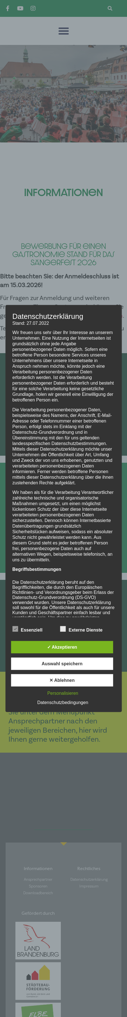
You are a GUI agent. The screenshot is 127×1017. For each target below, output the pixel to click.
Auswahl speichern (61, 663)
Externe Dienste (81, 629)
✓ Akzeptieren (62, 647)
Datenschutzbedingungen (62, 702)
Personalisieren (62, 693)
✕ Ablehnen (62, 680)
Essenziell (27, 629)
